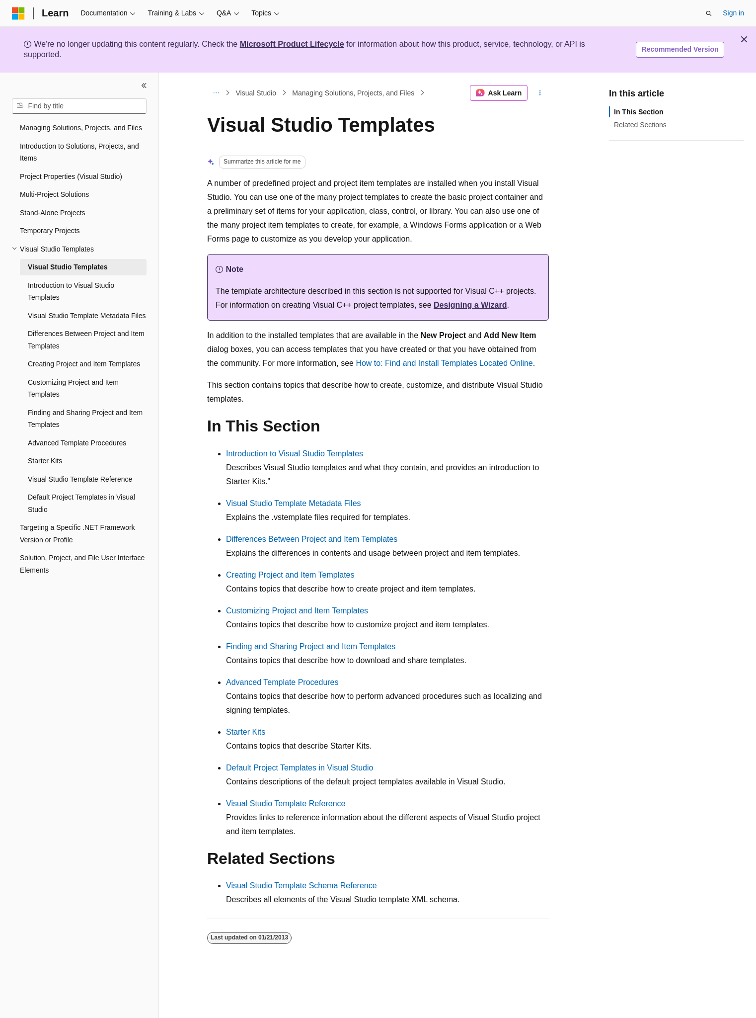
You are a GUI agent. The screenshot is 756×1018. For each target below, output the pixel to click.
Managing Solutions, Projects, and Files (353, 93)
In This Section (639, 112)
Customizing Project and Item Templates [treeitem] (73, 388)
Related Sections (640, 125)
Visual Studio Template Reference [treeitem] (80, 479)
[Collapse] (144, 85)
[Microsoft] (18, 13)
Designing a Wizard (470, 305)
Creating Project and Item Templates (290, 575)
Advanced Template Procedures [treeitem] (77, 443)
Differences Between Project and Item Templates (311, 539)
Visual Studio (256, 93)
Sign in (733, 13)
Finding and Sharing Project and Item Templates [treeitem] (85, 419)
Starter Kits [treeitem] (45, 461)
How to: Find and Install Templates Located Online (444, 363)
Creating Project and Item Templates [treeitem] (84, 364)
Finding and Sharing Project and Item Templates (310, 646)
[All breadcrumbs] (216, 93)
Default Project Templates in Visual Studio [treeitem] (81, 503)
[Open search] (709, 13)
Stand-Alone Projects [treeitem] (52, 213)
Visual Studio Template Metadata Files (293, 503)
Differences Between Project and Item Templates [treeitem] (86, 340)
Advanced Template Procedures (282, 682)
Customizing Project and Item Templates (297, 610)
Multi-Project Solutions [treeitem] (54, 194)
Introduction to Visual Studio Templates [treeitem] (71, 291)
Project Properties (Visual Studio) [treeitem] (71, 176)
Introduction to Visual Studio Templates (294, 453)
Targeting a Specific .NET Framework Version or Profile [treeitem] (77, 533)
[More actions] (540, 93)
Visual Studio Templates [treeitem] (68, 267)
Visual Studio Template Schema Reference (301, 885)
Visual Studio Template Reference (285, 803)
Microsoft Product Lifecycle (292, 44)
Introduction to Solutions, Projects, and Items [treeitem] (79, 152)
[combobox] (79, 106)
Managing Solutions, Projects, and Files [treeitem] (81, 128)
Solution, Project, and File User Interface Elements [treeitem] (82, 564)
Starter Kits (245, 732)
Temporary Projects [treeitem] (50, 231)
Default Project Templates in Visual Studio (299, 768)
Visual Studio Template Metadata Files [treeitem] (87, 316)
